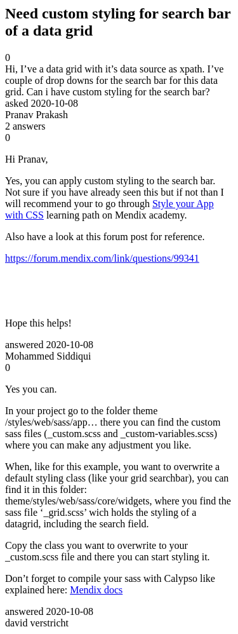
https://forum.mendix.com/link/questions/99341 (102, 258)
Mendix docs (96, 589)
